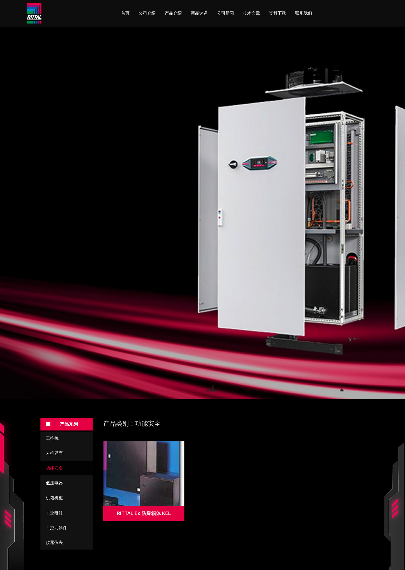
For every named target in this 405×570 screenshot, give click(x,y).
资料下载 (277, 13)
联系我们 (303, 13)
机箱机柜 (54, 498)
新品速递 (199, 13)
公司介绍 (147, 13)
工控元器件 (56, 528)
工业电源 (54, 513)
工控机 (52, 438)
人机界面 (54, 453)
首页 (125, 13)
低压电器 (54, 483)
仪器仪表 (54, 543)
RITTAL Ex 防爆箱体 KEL (144, 513)
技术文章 (251, 13)
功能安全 (54, 468)
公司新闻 (225, 13)
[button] (66, 424)
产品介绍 (173, 13)
